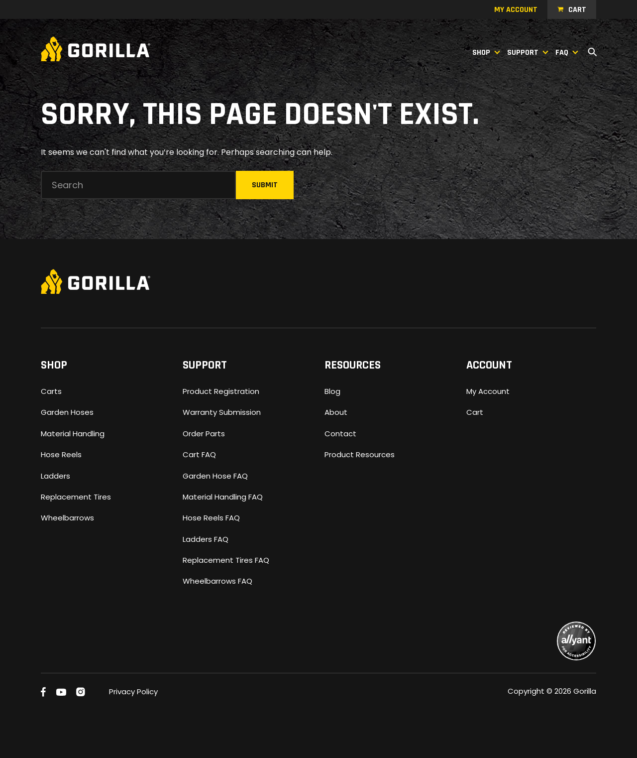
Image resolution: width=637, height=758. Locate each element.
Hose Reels (61, 454)
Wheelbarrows (67, 517)
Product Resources (359, 454)
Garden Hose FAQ (215, 476)
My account (515, 9)
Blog (332, 391)
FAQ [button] (561, 52)
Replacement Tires (76, 497)
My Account (488, 391)
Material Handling (73, 433)
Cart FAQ (199, 454)
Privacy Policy (133, 691)
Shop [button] (481, 52)
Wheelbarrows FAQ (217, 581)
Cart (577, 9)
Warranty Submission (222, 412)
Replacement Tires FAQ (226, 560)
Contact (340, 433)
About (335, 412)
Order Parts (204, 433)
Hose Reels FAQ (211, 517)
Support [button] (522, 52)
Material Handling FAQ (223, 497)
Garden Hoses (67, 412)
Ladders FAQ (205, 539)
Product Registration (221, 391)
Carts (51, 391)
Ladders (55, 476)
